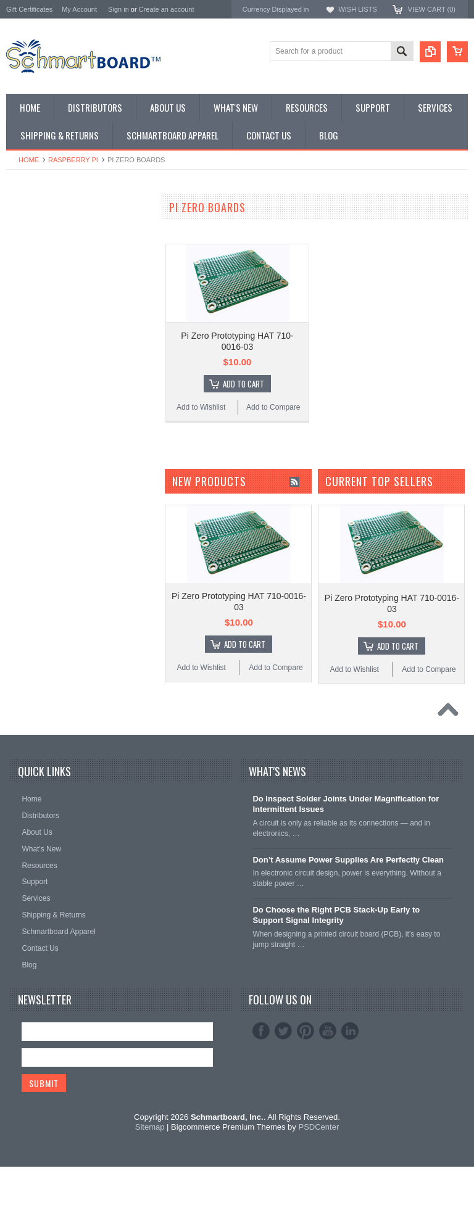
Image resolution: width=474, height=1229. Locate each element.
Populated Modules (40, 329)
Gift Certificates (29, 9)
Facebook (261, 1092)
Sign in (118, 9)
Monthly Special (34, 225)
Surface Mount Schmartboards (60, 256)
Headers (21, 350)
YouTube (327, 1092)
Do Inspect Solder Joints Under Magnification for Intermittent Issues (345, 866)
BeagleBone (28, 287)
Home (29, 159)
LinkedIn (350, 1092)
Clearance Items (35, 370)
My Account (79, 9)
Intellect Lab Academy (45, 402)
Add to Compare (273, 407)
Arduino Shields (34, 276)
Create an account (166, 9)
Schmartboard (31, 461)
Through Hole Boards (44, 245)
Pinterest (305, 1092)
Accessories (27, 360)
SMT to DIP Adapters (43, 266)
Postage (21, 412)
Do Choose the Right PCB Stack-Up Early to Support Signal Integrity (336, 977)
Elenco (18, 477)
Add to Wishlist (201, 407)
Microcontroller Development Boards (71, 318)
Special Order (30, 235)
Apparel (20, 391)
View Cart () (431, 9)
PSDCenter (318, 1189)
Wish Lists (357, 9)
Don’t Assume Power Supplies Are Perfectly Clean (348, 921)
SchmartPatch (31, 308)
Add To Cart (243, 384)
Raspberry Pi (73, 159)
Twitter (283, 1092)
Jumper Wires (31, 339)
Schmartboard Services (47, 381)
